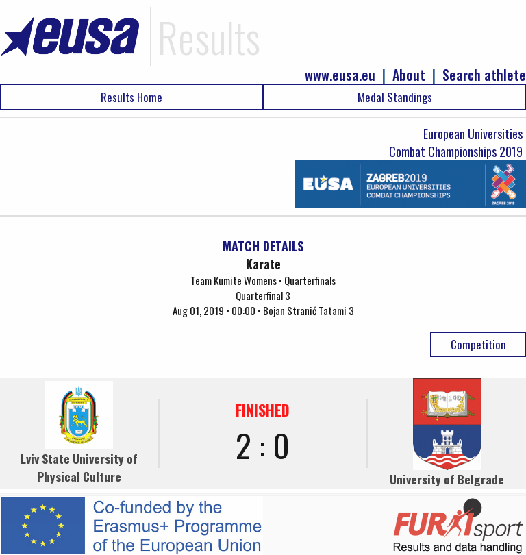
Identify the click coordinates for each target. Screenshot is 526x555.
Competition (478, 344)
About (408, 75)
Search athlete (484, 75)
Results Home (131, 97)
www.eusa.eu (340, 75)
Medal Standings (395, 97)
